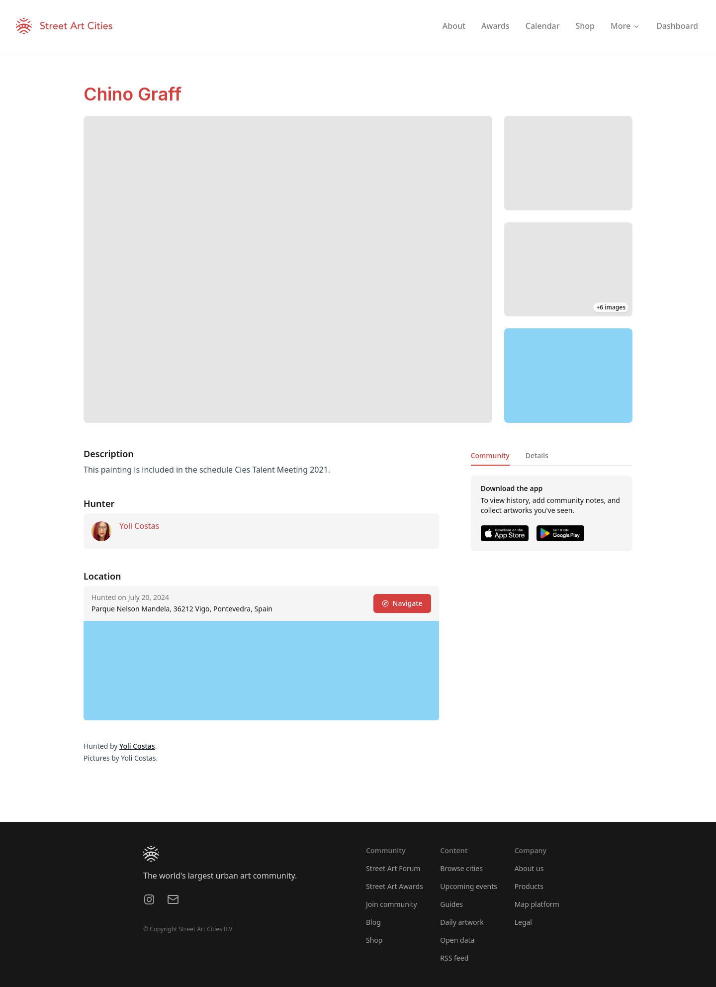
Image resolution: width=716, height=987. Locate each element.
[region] (568, 375)
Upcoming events (468, 886)
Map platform (537, 904)
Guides (451, 904)
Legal (523, 922)
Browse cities (461, 868)
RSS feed (454, 958)
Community (490, 455)
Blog (373, 922)
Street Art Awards (394, 886)
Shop (374, 940)
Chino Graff (132, 94)
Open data (457, 940)
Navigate (402, 603)
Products (529, 886)
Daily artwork (462, 922)
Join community (391, 904)
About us (529, 868)
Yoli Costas (139, 525)
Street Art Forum (393, 868)
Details (537, 455)
